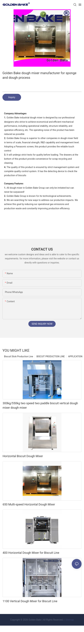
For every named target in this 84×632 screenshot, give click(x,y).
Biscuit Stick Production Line (18, 356)
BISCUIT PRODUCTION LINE (51, 356)
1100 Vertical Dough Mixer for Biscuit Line (30, 601)
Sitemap (69, 619)
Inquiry (11, 97)
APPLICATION (75, 356)
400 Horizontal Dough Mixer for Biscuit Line (31, 552)
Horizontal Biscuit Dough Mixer (23, 456)
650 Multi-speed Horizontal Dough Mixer (29, 504)
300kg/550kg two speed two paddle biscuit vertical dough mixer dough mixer (40, 405)
